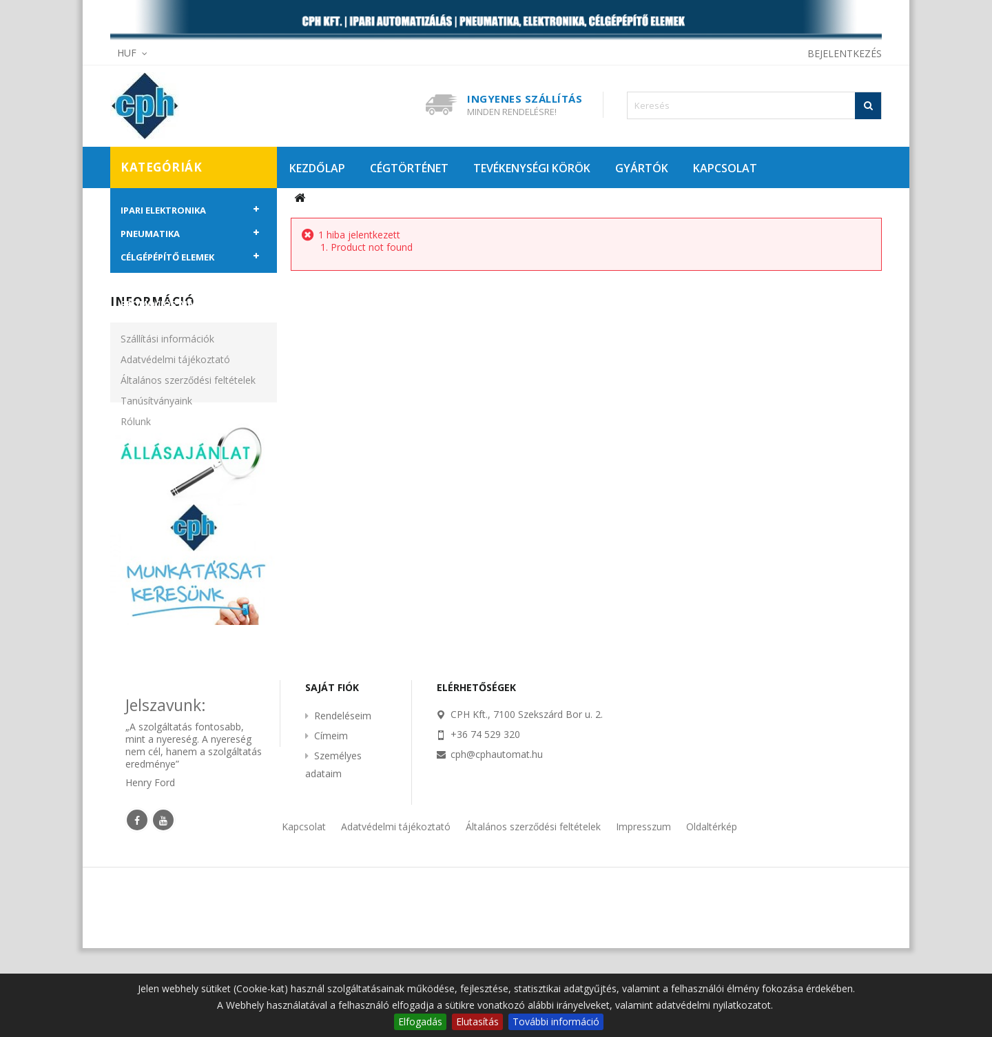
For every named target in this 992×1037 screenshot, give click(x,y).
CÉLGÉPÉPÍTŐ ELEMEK (167, 257)
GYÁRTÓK (641, 168)
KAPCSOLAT (725, 168)
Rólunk (136, 474)
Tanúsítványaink (156, 453)
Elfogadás (420, 1021)
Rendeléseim (342, 805)
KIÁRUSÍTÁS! (148, 280)
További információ (556, 1021)
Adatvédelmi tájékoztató (175, 412)
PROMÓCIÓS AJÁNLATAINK (180, 304)
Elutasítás (477, 1021)
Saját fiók (332, 776)
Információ (152, 354)
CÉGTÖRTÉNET (409, 168)
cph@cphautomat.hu (497, 843)
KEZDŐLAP (317, 168)
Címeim (331, 825)
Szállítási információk (167, 391)
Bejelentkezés (844, 53)
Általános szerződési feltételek (188, 433)
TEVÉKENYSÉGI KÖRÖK (531, 168)
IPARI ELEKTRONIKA (163, 210)
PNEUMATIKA (150, 233)
